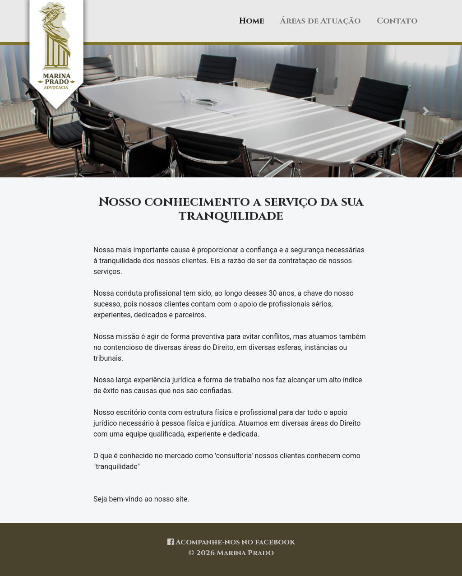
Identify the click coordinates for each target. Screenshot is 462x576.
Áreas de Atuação (320, 21)
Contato (397, 21)
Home (251, 21)
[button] (427, 111)
